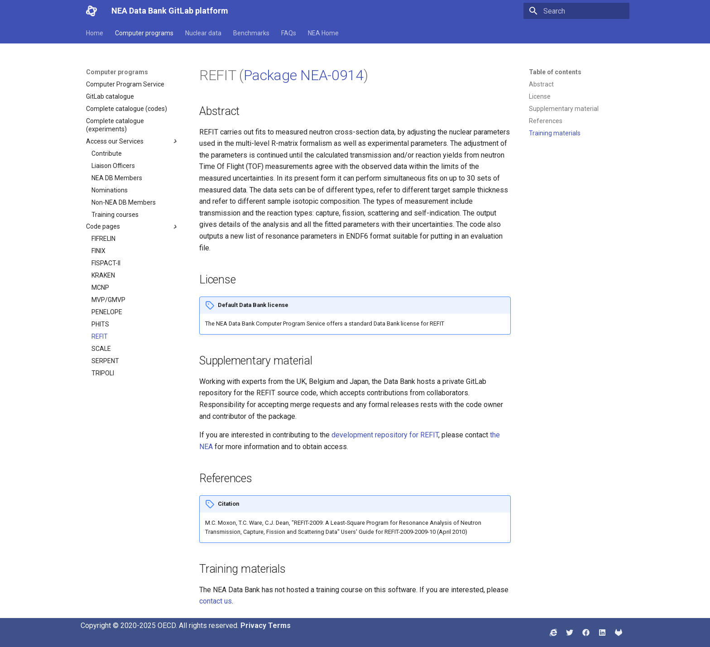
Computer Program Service (125, 84)
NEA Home (323, 33)
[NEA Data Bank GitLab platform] (91, 11)
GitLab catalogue (110, 96)
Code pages (132, 227)
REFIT (99, 336)
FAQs (288, 33)
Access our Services (132, 141)
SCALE (101, 348)
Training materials (554, 133)
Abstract (541, 84)
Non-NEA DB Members (123, 202)
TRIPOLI (102, 373)
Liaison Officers (113, 165)
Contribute (106, 153)
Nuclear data (203, 33)
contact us (215, 601)
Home (94, 33)
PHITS (100, 324)
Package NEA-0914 (304, 75)
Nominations (109, 190)
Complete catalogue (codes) (126, 108)
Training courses (115, 214)
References (545, 121)
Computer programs (144, 33)
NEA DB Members (116, 178)
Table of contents (555, 72)
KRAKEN (103, 275)
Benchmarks (251, 33)
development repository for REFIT (384, 435)
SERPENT (105, 360)
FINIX (98, 250)
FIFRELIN (103, 238)
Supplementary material (564, 108)
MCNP (100, 287)
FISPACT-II (105, 263)
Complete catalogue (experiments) (115, 125)
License (540, 96)
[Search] (576, 11)
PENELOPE (106, 312)
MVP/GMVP (108, 299)
